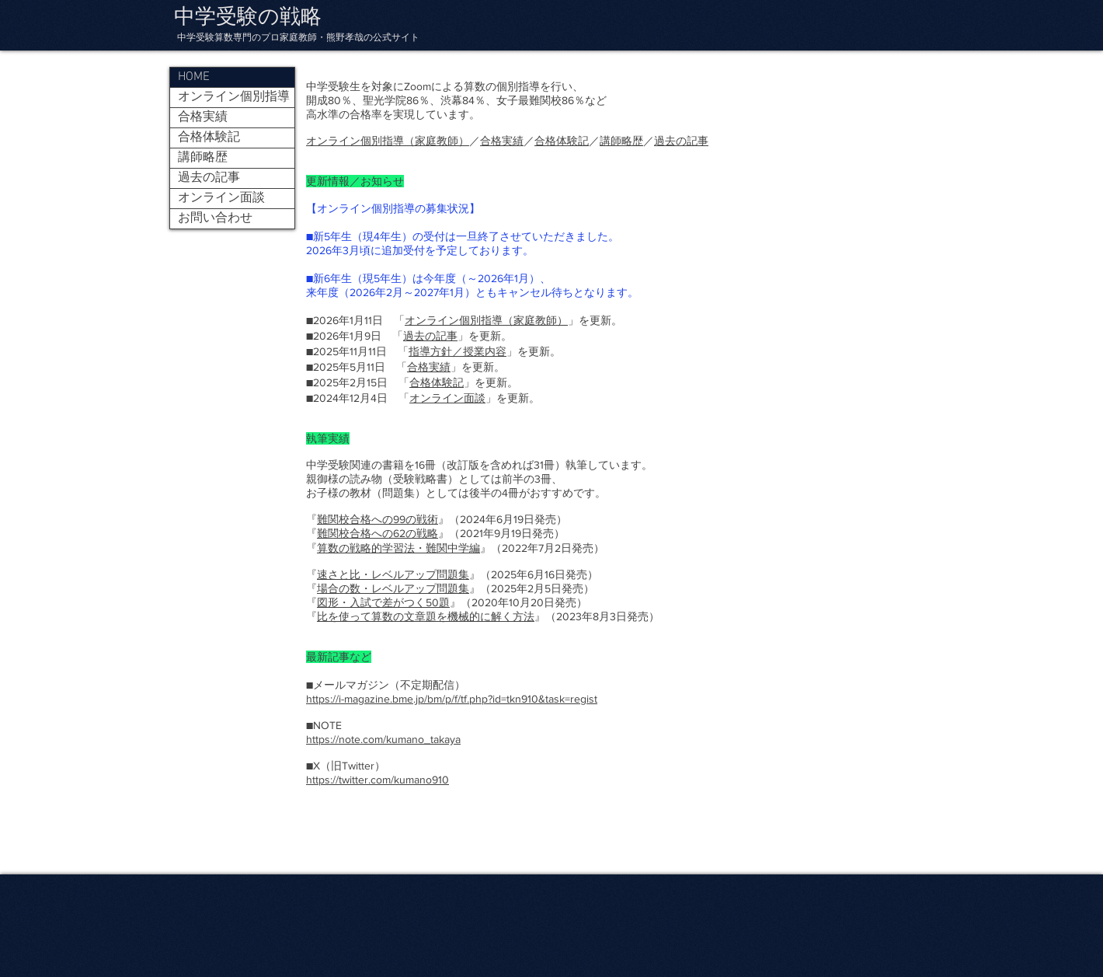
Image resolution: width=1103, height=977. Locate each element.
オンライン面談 (447, 398)
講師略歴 (621, 140)
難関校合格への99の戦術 (377, 519)
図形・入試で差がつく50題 (383, 602)
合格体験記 (561, 140)
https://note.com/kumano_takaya (383, 739)
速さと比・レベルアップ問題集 (393, 574)
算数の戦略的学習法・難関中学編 (398, 548)
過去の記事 (681, 140)
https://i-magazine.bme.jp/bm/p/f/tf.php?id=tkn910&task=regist (451, 699)
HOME (194, 77)
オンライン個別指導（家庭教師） (387, 140)
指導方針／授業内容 (457, 351)
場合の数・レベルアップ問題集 (393, 588)
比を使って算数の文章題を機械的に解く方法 (425, 616)
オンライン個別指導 (234, 97)
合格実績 (502, 140)
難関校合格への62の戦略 (377, 533)
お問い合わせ (215, 218)
